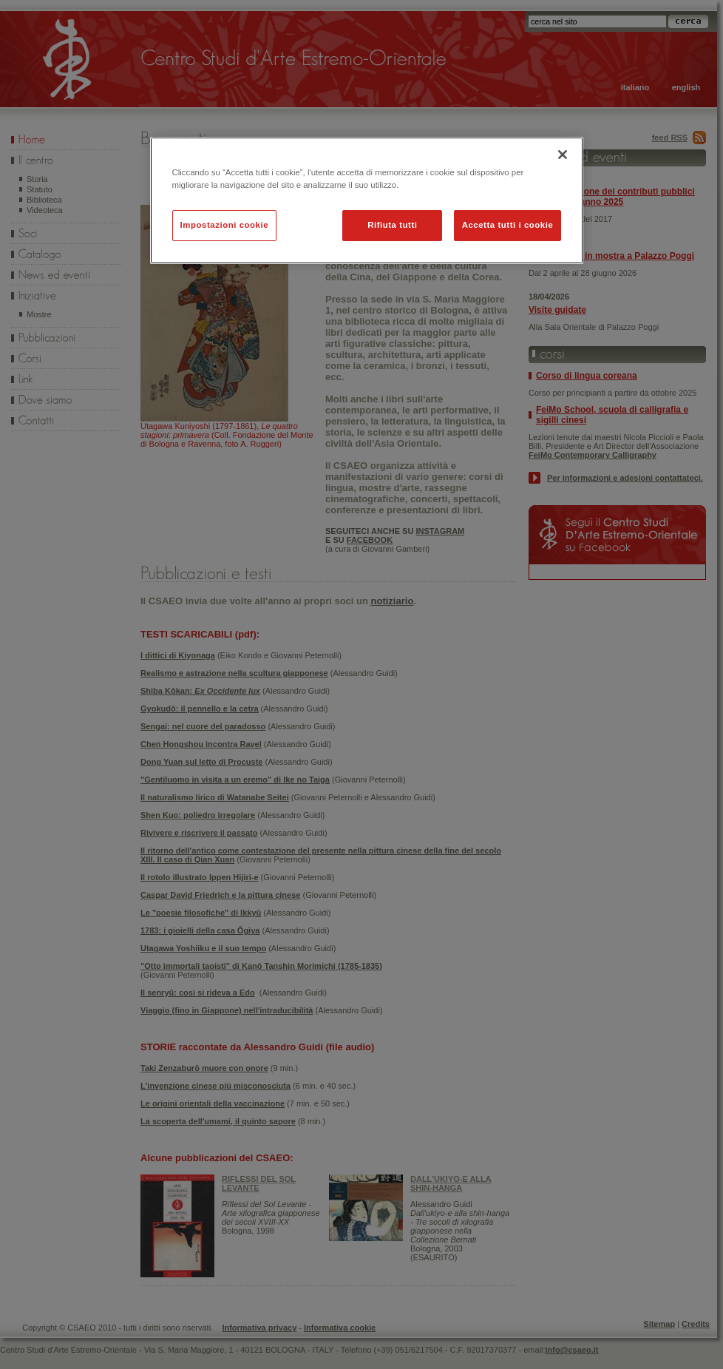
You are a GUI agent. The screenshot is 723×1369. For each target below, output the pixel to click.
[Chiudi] (562, 154)
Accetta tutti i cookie (508, 224)
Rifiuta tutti (392, 224)
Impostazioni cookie (224, 224)
